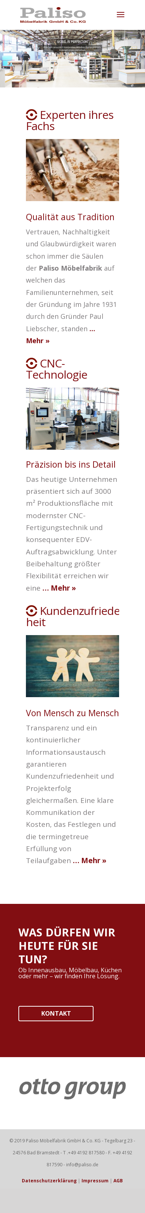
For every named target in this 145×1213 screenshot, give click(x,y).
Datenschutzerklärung (49, 1180)
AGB (118, 1180)
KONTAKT (56, 1013)
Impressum (95, 1180)
